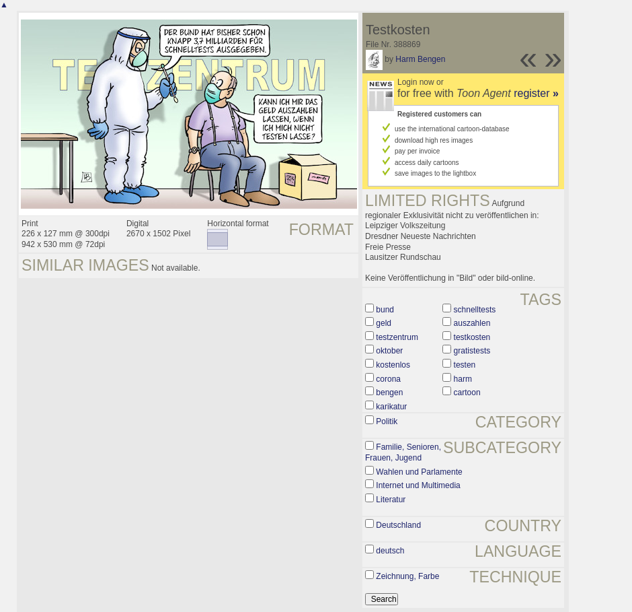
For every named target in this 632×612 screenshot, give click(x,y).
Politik (386, 421)
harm (463, 379)
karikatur (391, 406)
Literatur (390, 499)
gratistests (472, 350)
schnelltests (475, 309)
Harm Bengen (420, 59)
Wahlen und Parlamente (419, 472)
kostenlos (393, 365)
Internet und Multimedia (418, 485)
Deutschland (398, 525)
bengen (389, 392)
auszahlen (472, 323)
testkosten (472, 337)
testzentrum (397, 337)
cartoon (467, 392)
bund (385, 309)
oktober (389, 350)
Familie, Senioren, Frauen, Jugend (403, 452)
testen (465, 365)
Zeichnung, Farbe (407, 576)
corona (388, 379)
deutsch (390, 550)
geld (383, 323)
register (536, 93)
